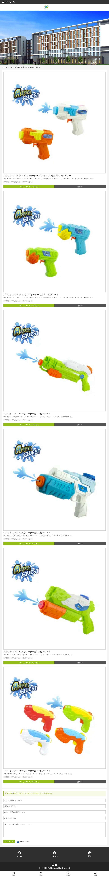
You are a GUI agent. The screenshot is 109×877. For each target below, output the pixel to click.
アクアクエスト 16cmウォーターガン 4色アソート (27, 771)
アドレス (54, 856)
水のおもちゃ (15, 182)
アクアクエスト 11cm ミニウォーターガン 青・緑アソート (31, 294)
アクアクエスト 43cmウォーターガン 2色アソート (27, 413)
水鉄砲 (6, 182)
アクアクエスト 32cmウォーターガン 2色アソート (27, 651)
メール (19, 856)
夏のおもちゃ (27, 182)
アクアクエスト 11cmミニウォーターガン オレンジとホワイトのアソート (38, 175)
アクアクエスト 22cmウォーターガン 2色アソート (27, 532)
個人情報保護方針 (25, 841)
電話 (89, 856)
